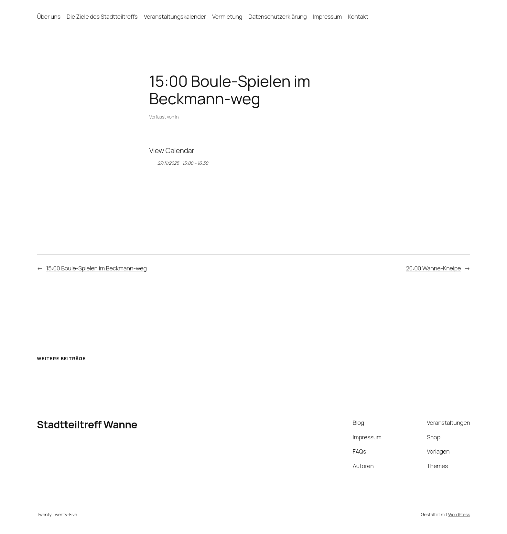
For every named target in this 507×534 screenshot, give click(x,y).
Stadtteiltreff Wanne (87, 424)
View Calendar (172, 150)
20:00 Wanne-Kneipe (433, 268)
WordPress (459, 514)
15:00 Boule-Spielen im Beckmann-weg (96, 268)
